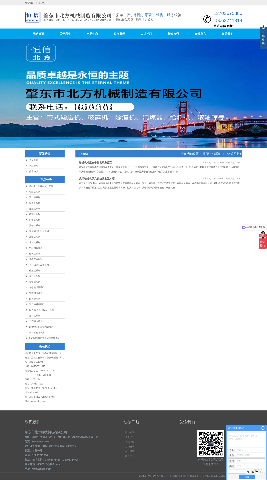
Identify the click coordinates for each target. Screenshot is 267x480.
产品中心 (92, 33)
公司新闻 (33, 160)
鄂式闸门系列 (35, 293)
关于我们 (65, 33)
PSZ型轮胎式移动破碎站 (41, 327)
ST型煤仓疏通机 (37, 321)
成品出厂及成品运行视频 (41, 186)
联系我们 (227, 33)
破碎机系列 (34, 253)
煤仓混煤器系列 (36, 287)
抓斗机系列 (34, 315)
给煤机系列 (34, 220)
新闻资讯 (173, 33)
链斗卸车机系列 (36, 248)
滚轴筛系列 (34, 225)
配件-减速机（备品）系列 (41, 310)
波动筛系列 (34, 197)
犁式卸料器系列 (36, 304)
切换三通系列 (35, 259)
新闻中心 (220, 153)
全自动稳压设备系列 (39, 265)
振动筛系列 (34, 282)
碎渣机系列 (34, 270)
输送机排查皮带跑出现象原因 (95, 162)
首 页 (205, 153)
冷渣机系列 (34, 242)
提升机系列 (34, 276)
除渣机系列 (34, 208)
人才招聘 (146, 33)
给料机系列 (34, 214)
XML (42, 2)
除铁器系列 (34, 203)
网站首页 (38, 33)
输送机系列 (34, 192)
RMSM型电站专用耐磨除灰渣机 (44, 338)
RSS (37, 2)
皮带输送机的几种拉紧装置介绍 (97, 178)
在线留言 (200, 33)
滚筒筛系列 (34, 298)
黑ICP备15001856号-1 (149, 476)
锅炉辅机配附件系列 (39, 231)
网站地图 (29, 2)
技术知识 (33, 171)
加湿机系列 (34, 237)
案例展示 (119, 33)
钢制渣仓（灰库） (38, 332)
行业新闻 (33, 166)
